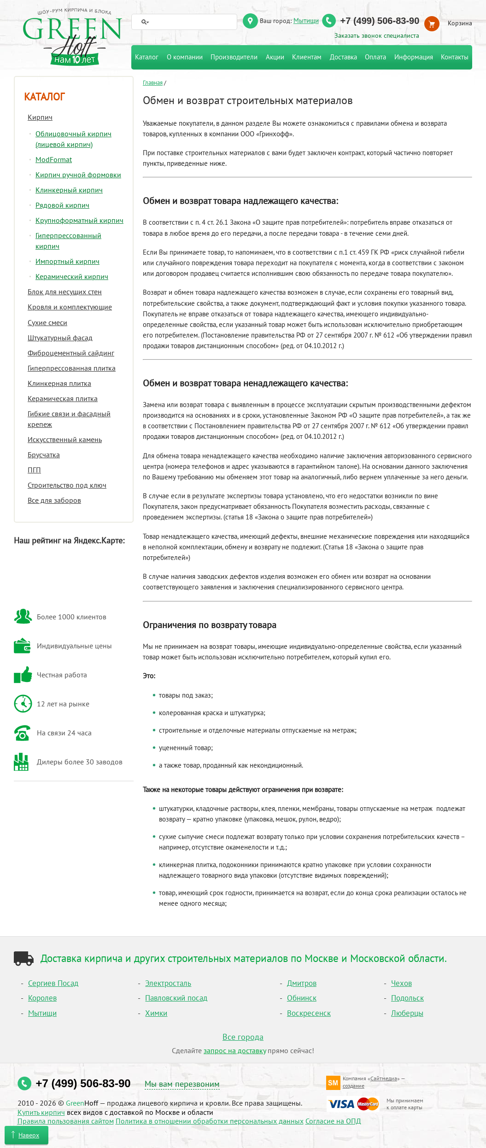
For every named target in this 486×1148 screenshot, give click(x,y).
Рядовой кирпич (62, 205)
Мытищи (306, 20)
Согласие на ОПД (333, 1120)
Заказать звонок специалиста (376, 35)
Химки (156, 1013)
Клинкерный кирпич (69, 189)
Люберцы (407, 1013)
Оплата (375, 56)
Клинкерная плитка (59, 383)
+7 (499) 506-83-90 (380, 21)
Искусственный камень (65, 439)
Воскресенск (309, 1013)
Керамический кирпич (71, 276)
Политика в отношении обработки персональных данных (210, 1120)
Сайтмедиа (383, 1078)
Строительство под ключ (67, 485)
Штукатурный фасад (60, 337)
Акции (275, 56)
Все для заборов (54, 500)
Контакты (454, 56)
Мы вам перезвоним (182, 1083)
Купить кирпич (41, 1112)
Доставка (343, 56)
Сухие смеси (47, 322)
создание (353, 1085)
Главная (153, 83)
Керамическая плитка (63, 398)
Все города (243, 1036)
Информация (413, 56)
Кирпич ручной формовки (78, 174)
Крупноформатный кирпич (79, 220)
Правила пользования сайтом (66, 1120)
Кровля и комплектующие (70, 306)
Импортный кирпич (67, 261)
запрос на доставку (235, 1050)
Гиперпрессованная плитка (72, 368)
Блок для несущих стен (65, 291)
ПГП (34, 469)
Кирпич (40, 117)
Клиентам (307, 56)
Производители (234, 56)
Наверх (28, 1135)
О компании (185, 56)
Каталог (44, 96)
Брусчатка (44, 454)
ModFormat (53, 159)
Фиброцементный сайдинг (71, 352)
